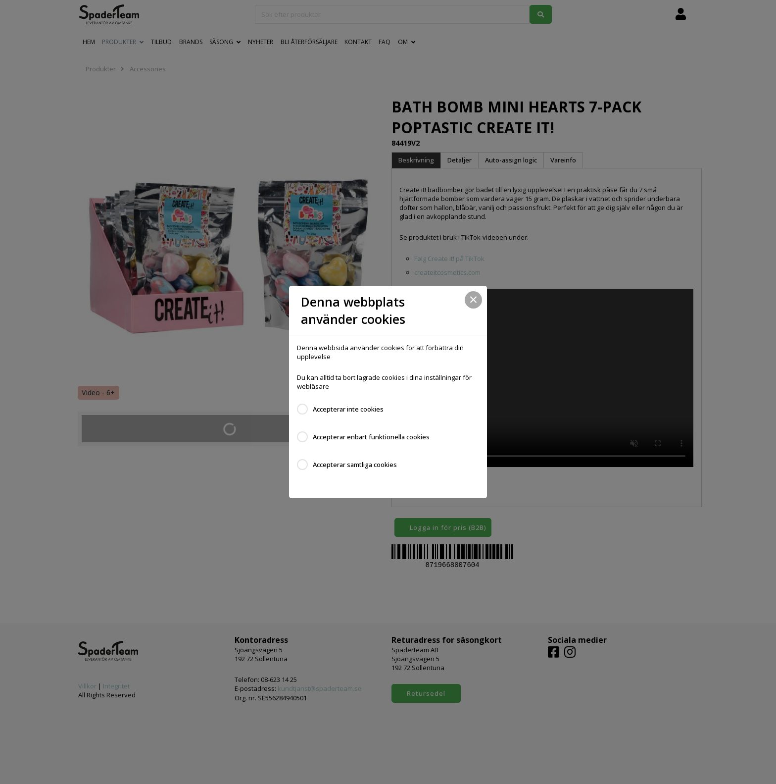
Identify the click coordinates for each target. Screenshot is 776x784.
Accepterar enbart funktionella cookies (371, 436)
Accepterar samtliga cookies (355, 464)
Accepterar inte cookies (348, 409)
